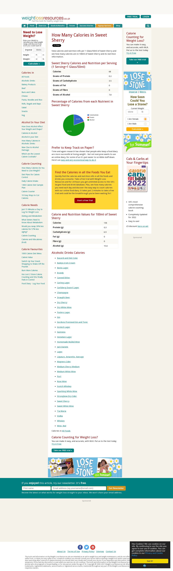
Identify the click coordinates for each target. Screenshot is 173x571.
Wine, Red (61, 426)
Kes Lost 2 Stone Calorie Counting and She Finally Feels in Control (32, 277)
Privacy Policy (88, 551)
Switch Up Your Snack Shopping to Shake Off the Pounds (33, 264)
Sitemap (100, 551)
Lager (59, 352)
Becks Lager (62, 268)
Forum (72, 26)
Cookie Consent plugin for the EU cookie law (150, 565)
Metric (143, 92)
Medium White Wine (66, 371)
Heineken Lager (64, 337)
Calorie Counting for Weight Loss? (75, 437)
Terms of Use (73, 551)
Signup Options (104, 26)
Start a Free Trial (85, 200)
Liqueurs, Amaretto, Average (70, 357)
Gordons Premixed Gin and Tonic (72, 322)
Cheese (25, 96)
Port (59, 376)
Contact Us (111, 551)
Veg (23, 115)
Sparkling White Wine (67, 391)
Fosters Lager (63, 312)
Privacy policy (129, 492)
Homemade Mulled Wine (68, 342)
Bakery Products (29, 84)
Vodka (60, 416)
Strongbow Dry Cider (67, 396)
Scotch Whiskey (64, 386)
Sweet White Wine (65, 406)
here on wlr (143, 226)
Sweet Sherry (63, 401)
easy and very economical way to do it (78, 160)
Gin (58, 317)
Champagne (62, 292)
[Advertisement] (86, 7)
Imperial (133, 92)
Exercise (42, 26)
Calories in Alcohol (29, 133)
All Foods (66, 431)
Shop (118, 26)
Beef (23, 88)
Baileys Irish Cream (66, 263)
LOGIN (146, 17)
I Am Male (137, 124)
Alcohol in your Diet (30, 137)
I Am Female (137, 119)
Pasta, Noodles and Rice (32, 100)
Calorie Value (27, 257)
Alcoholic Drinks (28, 81)
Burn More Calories (30, 270)
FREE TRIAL (132, 17)
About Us (61, 551)
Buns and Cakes (28, 92)
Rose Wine (62, 381)
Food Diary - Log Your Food (33, 283)
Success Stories (86, 26)
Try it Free (56, 444)
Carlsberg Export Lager (68, 287)
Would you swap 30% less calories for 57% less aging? (33, 229)
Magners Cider (64, 361)
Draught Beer (63, 297)
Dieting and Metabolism (32, 216)
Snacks (25, 111)
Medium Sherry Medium (68, 366)
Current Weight (137, 108)
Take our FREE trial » (63, 450)
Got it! (150, 561)
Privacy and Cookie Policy (147, 554)
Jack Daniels (62, 347)
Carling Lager (63, 283)
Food (32, 26)
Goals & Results (58, 26)
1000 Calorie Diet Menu (31, 253)
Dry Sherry (62, 302)
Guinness (61, 332)
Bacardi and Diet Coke (67, 258)
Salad (24, 107)
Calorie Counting (29, 236)
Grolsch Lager (63, 327)
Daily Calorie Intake (30, 181)
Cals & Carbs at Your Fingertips (137, 161)
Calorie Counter (28, 191)
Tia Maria (61, 411)
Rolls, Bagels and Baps (31, 104)
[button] (28, 50)
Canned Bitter (63, 277)
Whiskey (61, 421)
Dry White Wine (64, 307)
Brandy (60, 273)
